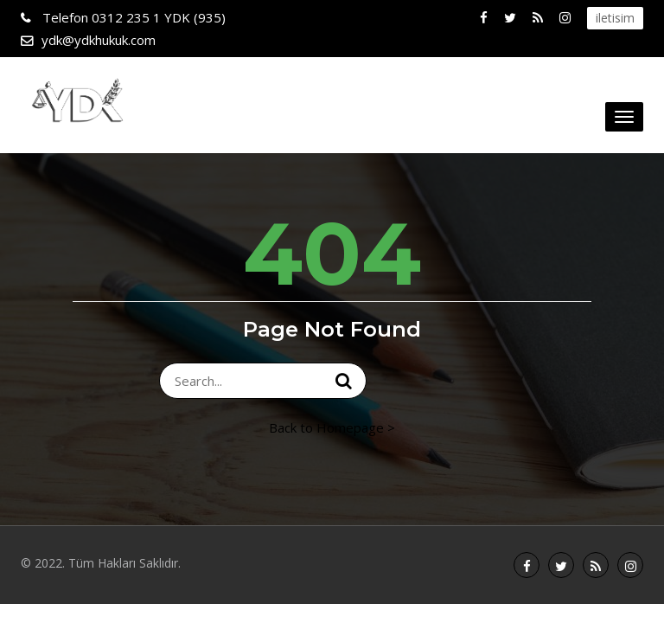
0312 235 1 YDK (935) (132, 17)
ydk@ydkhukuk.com (99, 39)
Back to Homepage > (332, 427)
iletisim (615, 18)
